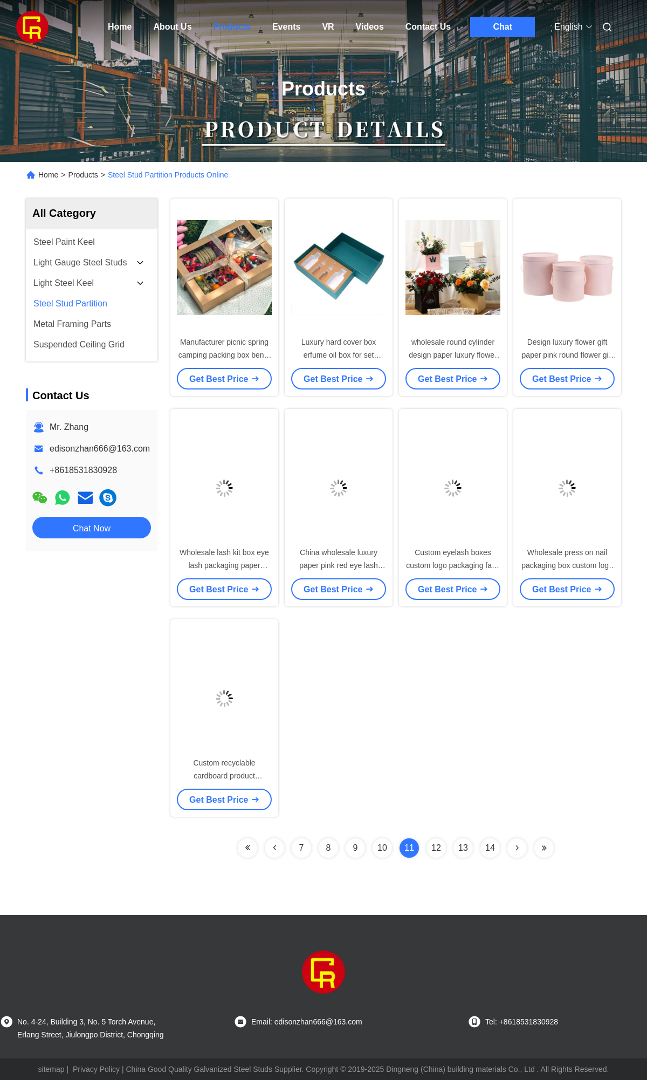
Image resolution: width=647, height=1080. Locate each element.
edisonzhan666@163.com (100, 448)
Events (286, 26)
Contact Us (428, 26)
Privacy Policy (96, 1069)
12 (436, 847)
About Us (172, 26)
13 (463, 847)
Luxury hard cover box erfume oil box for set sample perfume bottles (338, 355)
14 (490, 847)
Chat (502, 26)
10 (382, 847)
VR (328, 26)
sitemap (51, 1069)
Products (232, 26)
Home (120, 26)
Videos (370, 26)
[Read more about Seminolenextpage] (247, 848)
